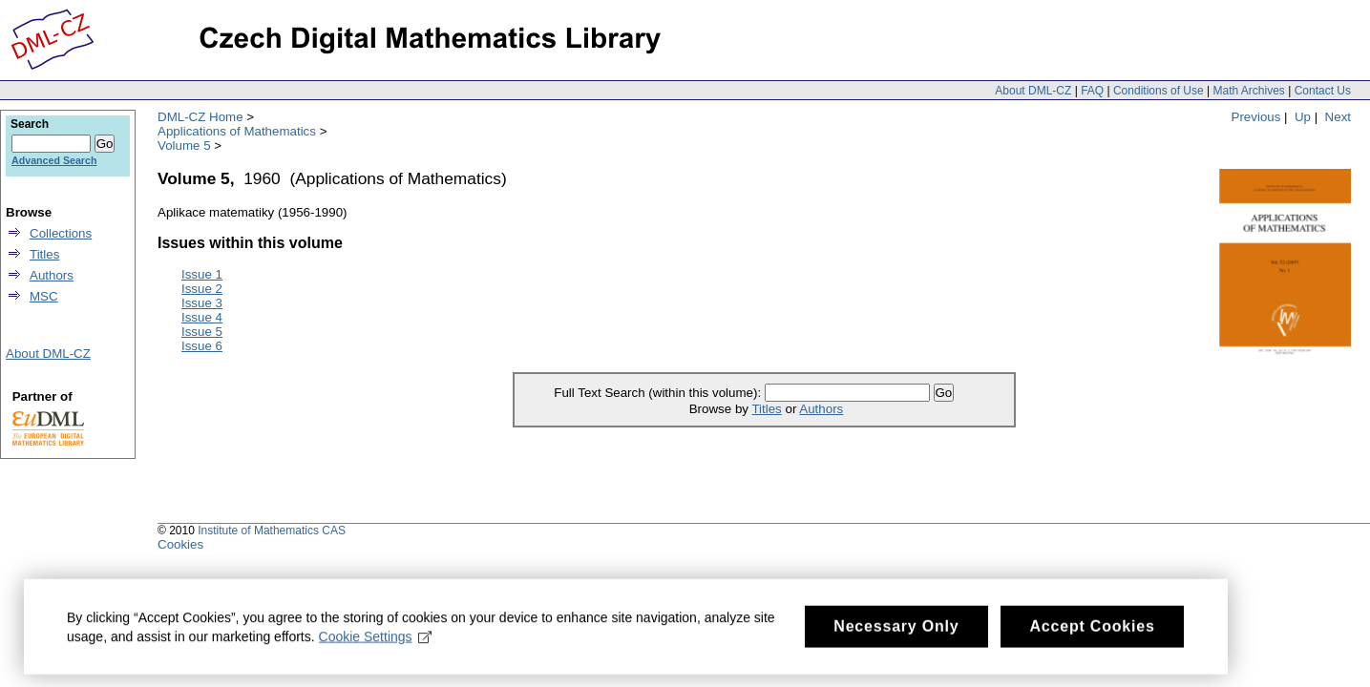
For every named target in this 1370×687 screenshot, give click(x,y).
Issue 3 (201, 303)
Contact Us (1323, 90)
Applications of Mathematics (237, 131)
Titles (766, 409)
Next (1338, 117)
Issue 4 (201, 317)
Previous (1256, 117)
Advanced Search (53, 160)
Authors (821, 409)
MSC (44, 296)
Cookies (180, 544)
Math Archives (1248, 90)
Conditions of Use (1158, 90)
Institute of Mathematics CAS (272, 530)
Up (1303, 117)
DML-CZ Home (200, 117)
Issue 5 (201, 331)
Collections (61, 233)
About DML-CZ (1033, 90)
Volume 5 (184, 145)
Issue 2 (201, 288)
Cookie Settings (375, 641)
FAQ (1092, 90)
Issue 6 (201, 346)
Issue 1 (201, 274)
